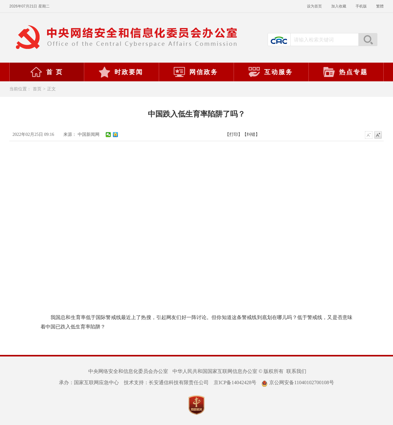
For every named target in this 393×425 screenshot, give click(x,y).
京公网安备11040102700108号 (297, 382)
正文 (51, 89)
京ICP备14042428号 (235, 382)
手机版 (361, 6)
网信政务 (195, 72)
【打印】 (233, 134)
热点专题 (345, 72)
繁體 (380, 6)
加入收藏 (338, 6)
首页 (37, 89)
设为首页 (314, 6)
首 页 (46, 72)
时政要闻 (120, 72)
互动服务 (270, 72)
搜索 (367, 39)
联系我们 (296, 371)
